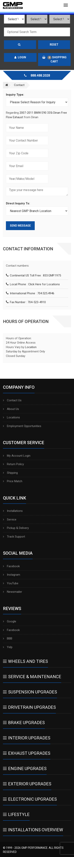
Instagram (11, 574)
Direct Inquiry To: (18, 203)
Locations (11, 417)
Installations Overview (33, 829)
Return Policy (13, 464)
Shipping (10, 473)
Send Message (20, 225)
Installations (13, 511)
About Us (11, 409)
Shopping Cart (54, 59)
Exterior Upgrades (27, 783)
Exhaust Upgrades (26, 753)
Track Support (14, 536)
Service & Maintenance (32, 676)
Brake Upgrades (24, 722)
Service (9, 519)
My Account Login (16, 455)
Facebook (11, 566)
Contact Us (12, 400)
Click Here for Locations (44, 284)
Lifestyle (16, 814)
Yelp (7, 647)
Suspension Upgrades (30, 692)
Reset (54, 44)
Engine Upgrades (25, 768)
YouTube (10, 583)
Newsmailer (12, 592)
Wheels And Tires (25, 661)
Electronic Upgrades (30, 799)
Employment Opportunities (22, 426)
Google (9, 621)
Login (20, 57)
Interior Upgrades (26, 737)
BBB (7, 638)
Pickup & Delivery (16, 528)
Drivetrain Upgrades (29, 707)
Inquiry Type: (15, 94)
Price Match (12, 481)
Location (31, 347)
